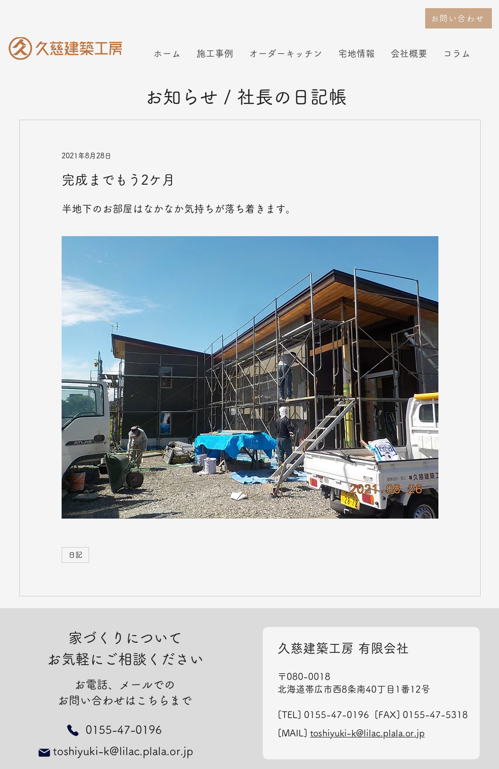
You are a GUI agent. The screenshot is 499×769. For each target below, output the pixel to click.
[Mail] (44, 752)
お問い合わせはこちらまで (125, 700)
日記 (75, 554)
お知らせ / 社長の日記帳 (246, 97)
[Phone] (72, 730)
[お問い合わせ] (458, 18)
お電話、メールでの (124, 684)
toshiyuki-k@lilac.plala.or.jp (367, 732)
